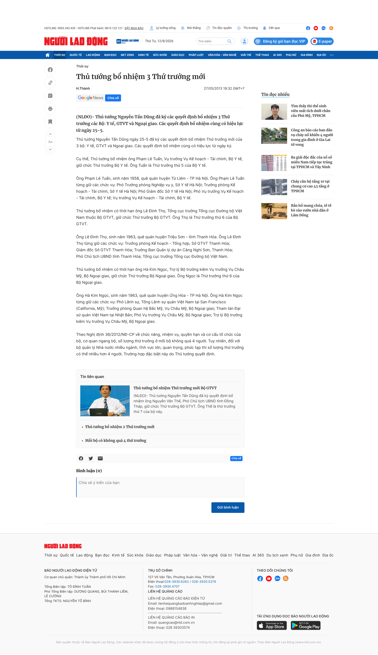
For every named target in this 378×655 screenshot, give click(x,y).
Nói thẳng (190, 28)
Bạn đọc (110, 55)
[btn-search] (229, 41)
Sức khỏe (160, 55)
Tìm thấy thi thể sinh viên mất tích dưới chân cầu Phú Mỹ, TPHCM (311, 111)
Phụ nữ (291, 55)
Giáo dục (178, 55)
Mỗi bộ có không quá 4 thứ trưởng (115, 440)
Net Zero (127, 55)
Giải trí (246, 55)
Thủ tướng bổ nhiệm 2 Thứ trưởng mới (120, 427)
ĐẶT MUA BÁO (134, 28)
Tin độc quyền (218, 28)
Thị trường (247, 28)
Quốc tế (76, 55)
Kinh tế (143, 55)
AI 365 (277, 55)
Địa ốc (321, 55)
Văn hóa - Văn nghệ (222, 55)
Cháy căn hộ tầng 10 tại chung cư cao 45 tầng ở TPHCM (310, 186)
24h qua (271, 28)
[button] (50, 134)
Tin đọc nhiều (275, 94)
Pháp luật (196, 55)
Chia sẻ (113, 98)
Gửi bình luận (228, 507)
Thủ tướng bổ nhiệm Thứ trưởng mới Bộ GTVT (175, 388)
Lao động (93, 55)
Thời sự (60, 55)
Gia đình (307, 55)
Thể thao (262, 55)
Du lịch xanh (277, 555)
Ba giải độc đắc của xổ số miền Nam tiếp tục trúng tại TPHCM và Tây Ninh (311, 162)
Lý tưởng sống (162, 28)
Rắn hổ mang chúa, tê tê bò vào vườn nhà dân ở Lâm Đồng (311, 210)
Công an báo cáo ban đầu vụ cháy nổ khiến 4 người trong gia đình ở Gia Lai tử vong (312, 137)
